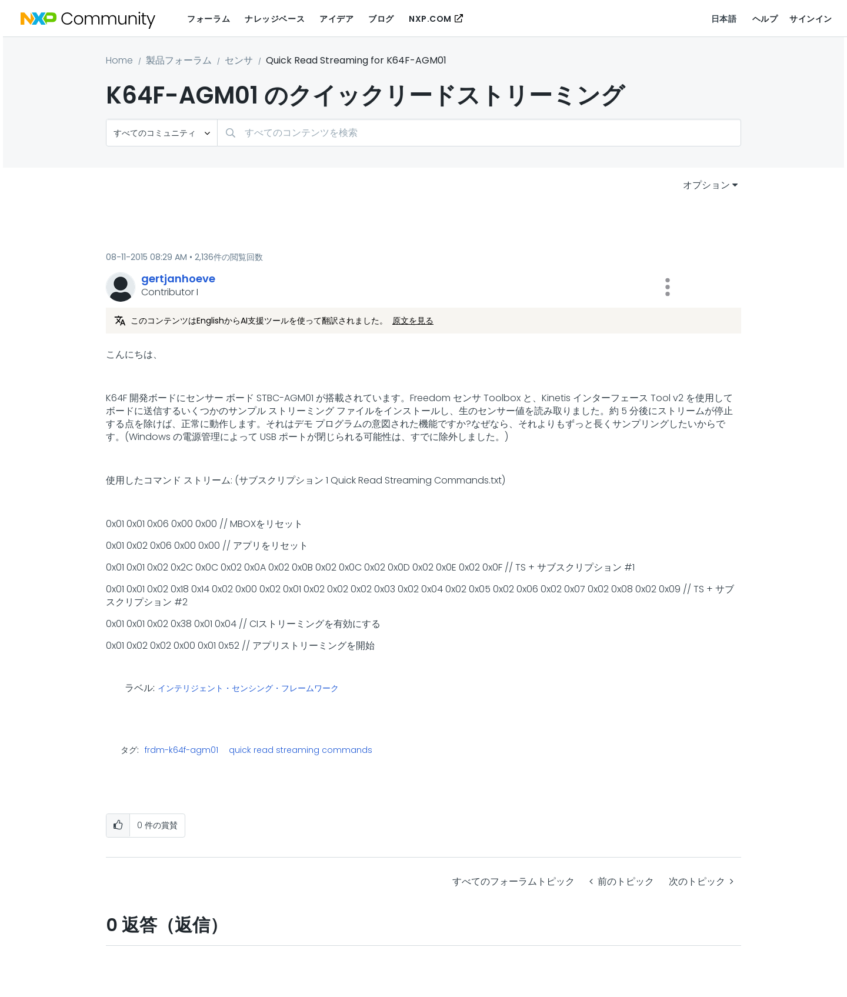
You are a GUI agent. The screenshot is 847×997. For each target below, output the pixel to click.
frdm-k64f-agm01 (181, 750)
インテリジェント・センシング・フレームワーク (248, 688)
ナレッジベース (275, 19)
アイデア (336, 19)
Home (119, 60)
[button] (667, 287)
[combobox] (479, 132)
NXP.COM (430, 19)
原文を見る (412, 320)
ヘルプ (765, 19)
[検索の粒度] (161, 132)
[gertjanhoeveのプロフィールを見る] (178, 278)
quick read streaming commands (300, 750)
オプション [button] (706, 185)
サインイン (810, 19)
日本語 (724, 19)
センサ (239, 60)
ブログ (381, 19)
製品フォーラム (179, 60)
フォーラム (208, 19)
